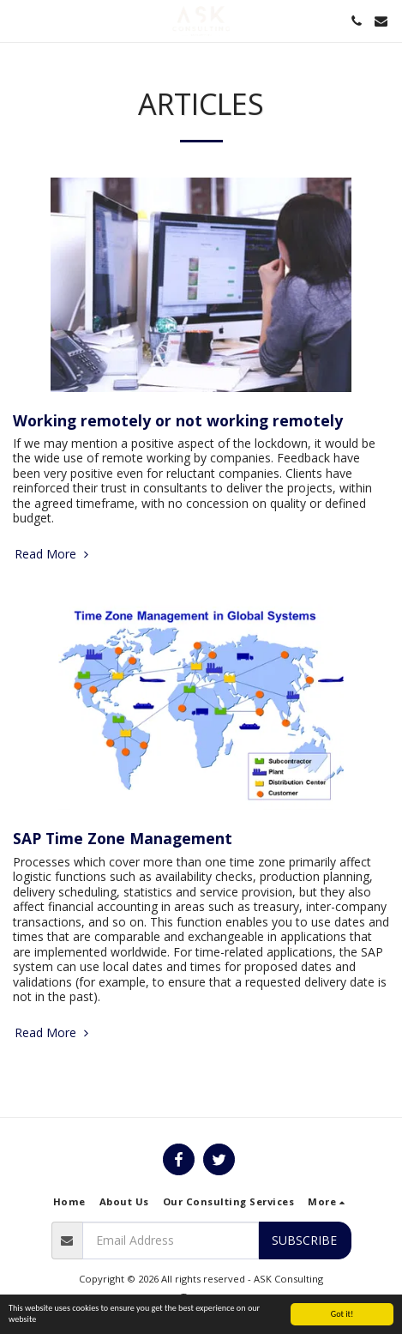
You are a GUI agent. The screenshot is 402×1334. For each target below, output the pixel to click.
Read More (53, 554)
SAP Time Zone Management (122, 838)
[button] (18, 20)
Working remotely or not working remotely (178, 420)
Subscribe (304, 1240)
